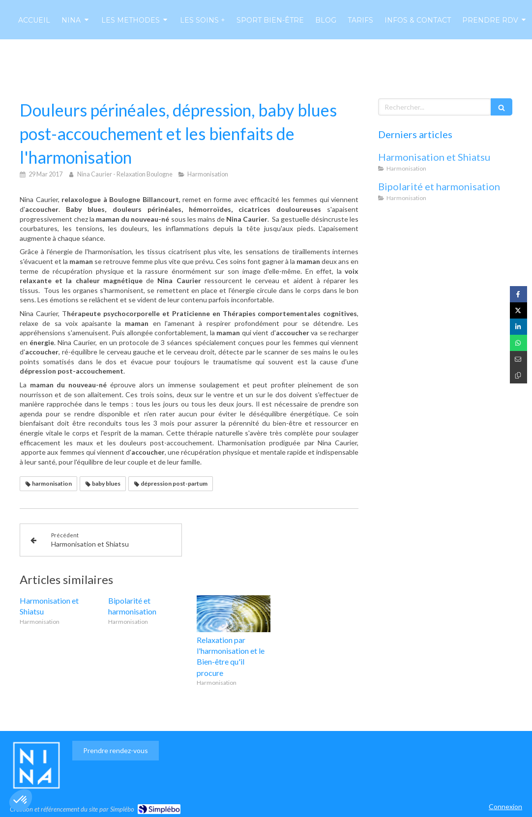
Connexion (505, 806)
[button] (20, 800)
